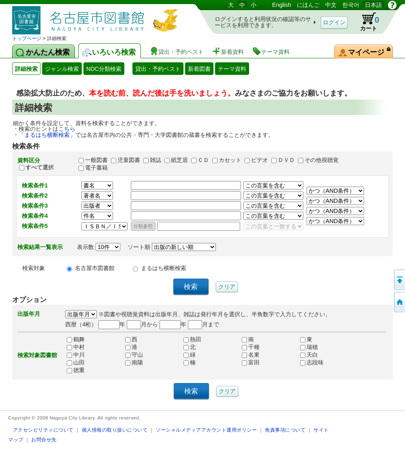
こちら (66, 129)
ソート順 (172, 247)
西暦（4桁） (81, 324)
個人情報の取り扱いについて (115, 429)
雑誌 (155, 160)
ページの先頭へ (399, 280)
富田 (251, 362)
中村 (76, 347)
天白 (309, 354)
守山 (134, 354)
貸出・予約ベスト (158, 69)
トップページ (26, 38)
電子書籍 (96, 167)
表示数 (98, 247)
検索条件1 (35, 185)
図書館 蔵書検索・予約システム (97, 17)
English (281, 5)
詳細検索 (26, 69)
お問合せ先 (44, 439)
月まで (203, 324)
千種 (251, 347)
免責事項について (285, 429)
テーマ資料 (232, 69)
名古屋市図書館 (95, 268)
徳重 (76, 370)
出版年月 (28, 314)
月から (142, 324)
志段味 (312, 362)
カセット (230, 160)
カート (365, 22)
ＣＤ (203, 160)
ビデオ (259, 160)
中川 (76, 354)
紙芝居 (179, 160)
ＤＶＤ (286, 160)
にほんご (308, 5)
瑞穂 (309, 347)
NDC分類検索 (104, 69)
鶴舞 (76, 339)
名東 (251, 354)
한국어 (350, 5)
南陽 (134, 362)
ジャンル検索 (62, 69)
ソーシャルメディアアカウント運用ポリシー (206, 429)
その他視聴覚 (322, 160)
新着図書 (199, 69)
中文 (331, 5)
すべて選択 (40, 167)
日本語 (373, 5)
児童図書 (128, 160)
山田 (76, 362)
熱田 (192, 339)
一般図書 (96, 160)
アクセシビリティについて (43, 429)
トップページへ (399, 302)
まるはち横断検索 (47, 135)
